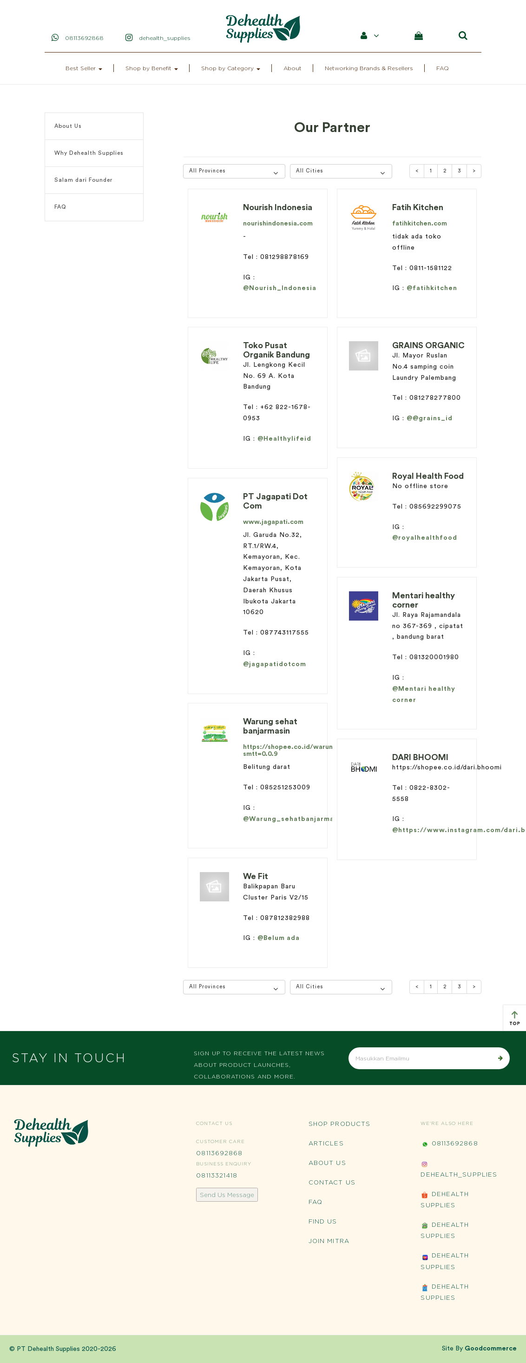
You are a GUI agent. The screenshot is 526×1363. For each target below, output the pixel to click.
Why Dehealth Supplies (89, 153)
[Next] (474, 171)
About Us (68, 126)
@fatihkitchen (432, 288)
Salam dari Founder (83, 180)
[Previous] (416, 171)
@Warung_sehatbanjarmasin (293, 819)
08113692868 (219, 1153)
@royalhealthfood (424, 538)
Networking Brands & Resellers (369, 68)
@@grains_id (430, 418)
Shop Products (339, 1123)
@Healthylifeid (284, 439)
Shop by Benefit (151, 68)
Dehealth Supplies (445, 1199)
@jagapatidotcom (274, 664)
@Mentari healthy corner (423, 694)
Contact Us (332, 1182)
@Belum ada (278, 938)
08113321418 (216, 1175)
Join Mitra (329, 1240)
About (292, 68)
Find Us (323, 1221)
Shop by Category (230, 68)
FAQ (442, 68)
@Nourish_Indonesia (279, 288)
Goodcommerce (491, 1348)
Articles (326, 1143)
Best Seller (84, 68)
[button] (234, 171)
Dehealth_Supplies (459, 1169)
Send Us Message (227, 1194)
